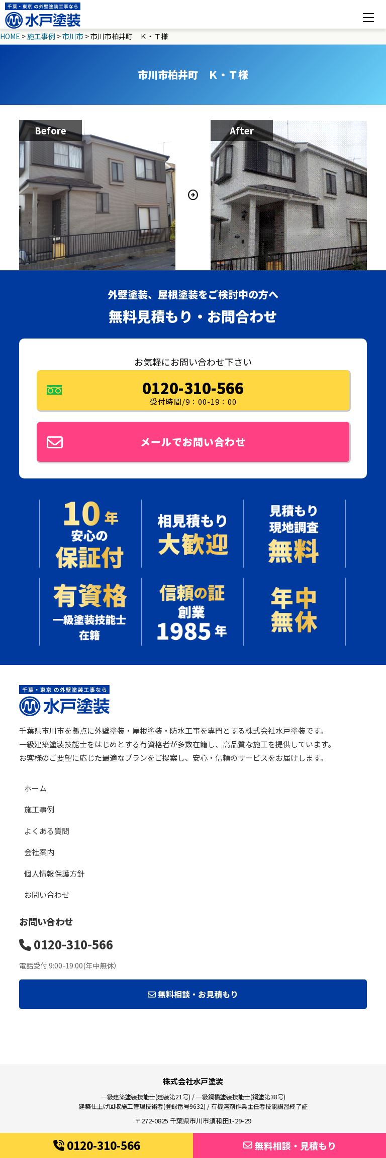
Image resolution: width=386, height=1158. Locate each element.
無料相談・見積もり (289, 1145)
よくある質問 (46, 830)
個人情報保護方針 (54, 873)
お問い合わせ (46, 894)
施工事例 (39, 809)
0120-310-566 (96, 1145)
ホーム (35, 788)
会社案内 (39, 852)
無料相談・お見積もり (193, 994)
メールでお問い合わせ (146, 442)
